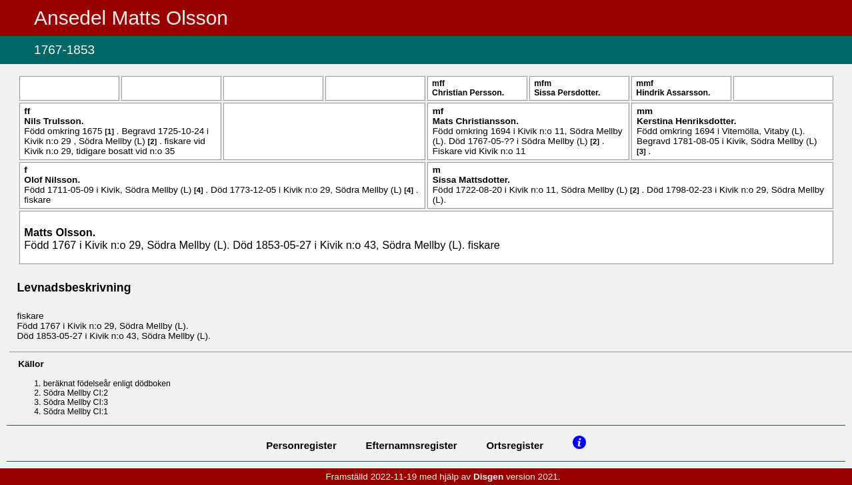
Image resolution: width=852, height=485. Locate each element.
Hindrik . (673, 92)
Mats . (476, 121)
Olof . (52, 180)
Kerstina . (687, 121)
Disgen (488, 477)
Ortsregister (514, 445)
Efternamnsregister (411, 445)
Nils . (53, 121)
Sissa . (567, 92)
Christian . (468, 92)
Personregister (301, 445)
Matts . (59, 232)
